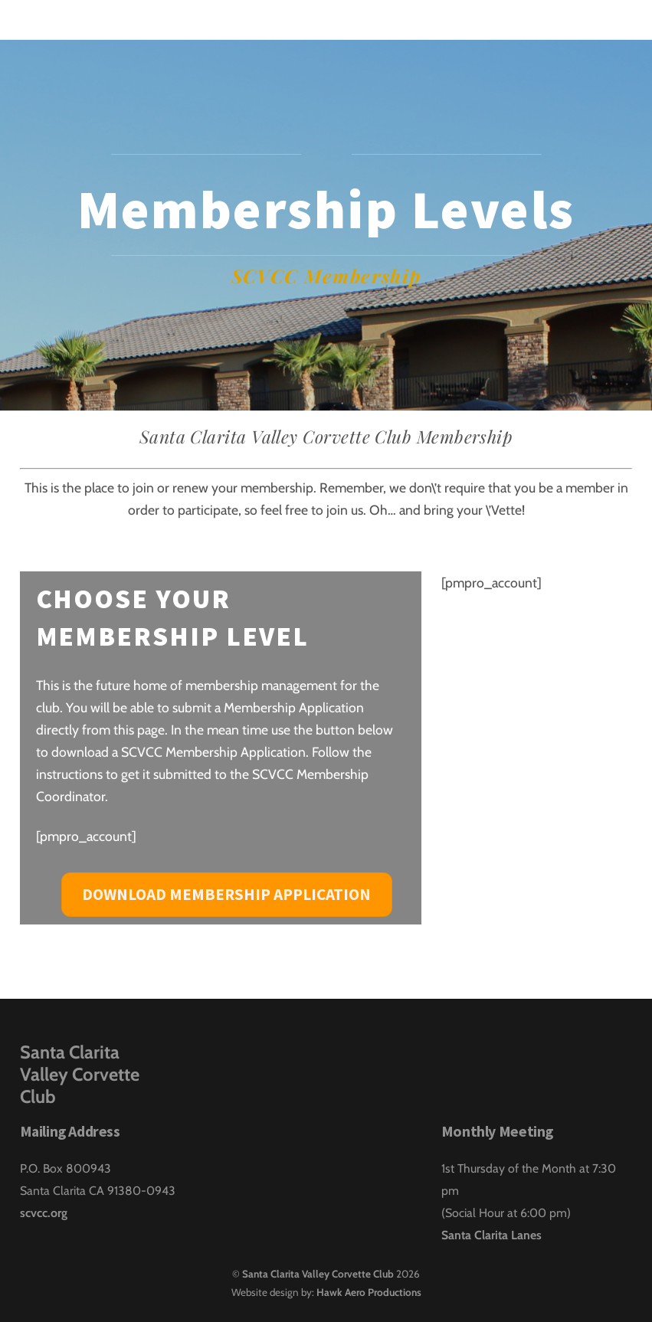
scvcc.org (43, 1213)
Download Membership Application (226, 894)
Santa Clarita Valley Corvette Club (318, 1274)
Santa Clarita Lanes (491, 1235)
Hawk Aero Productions (368, 1292)
